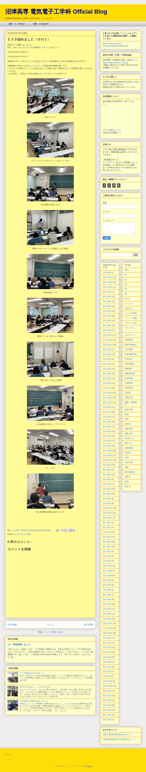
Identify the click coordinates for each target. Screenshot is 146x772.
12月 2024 (107, 335)
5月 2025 (107, 311)
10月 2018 (107, 691)
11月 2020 (107, 570)
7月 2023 (107, 417)
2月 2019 (107, 671)
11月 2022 (107, 455)
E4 (18, 534)
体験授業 (129, 428)
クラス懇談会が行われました (31, 673)
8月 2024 (107, 354)
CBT (127, 270)
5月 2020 (107, 599)
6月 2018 (107, 710)
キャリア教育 (131, 313)
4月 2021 (107, 546)
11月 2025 (107, 282)
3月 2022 (107, 494)
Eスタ (23, 534)
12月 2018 (107, 681)
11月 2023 (107, 397)
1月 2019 (107, 676)
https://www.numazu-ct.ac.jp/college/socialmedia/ (115, 44)
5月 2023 (107, 426)
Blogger (89, 766)
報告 (29, 534)
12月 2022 (107, 450)
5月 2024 (107, 369)
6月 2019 (107, 652)
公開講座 (129, 383)
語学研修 (129, 378)
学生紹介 (129, 359)
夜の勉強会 (130, 472)
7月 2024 (107, 359)
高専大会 (129, 397)
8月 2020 (107, 585)
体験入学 (129, 433)
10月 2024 (107, 345)
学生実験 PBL (131, 354)
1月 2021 (107, 561)
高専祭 (128, 392)
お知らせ (129, 308)
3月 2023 (107, 436)
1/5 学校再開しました (18, 644)
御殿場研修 (130, 373)
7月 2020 (107, 590)
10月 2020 (107, 575)
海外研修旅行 (131, 344)
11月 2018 (107, 686)
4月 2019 (107, 662)
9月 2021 (107, 522)
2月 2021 (107, 556)
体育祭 (128, 424)
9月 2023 (107, 407)
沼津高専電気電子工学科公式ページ (119, 739)
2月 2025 (107, 325)
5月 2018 (107, 715)
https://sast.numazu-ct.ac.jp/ (115, 62)
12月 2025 (107, 277)
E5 (126, 294)
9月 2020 (107, 580)
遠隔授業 (129, 340)
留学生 (128, 477)
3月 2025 (107, 320)
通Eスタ (128, 443)
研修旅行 (129, 368)
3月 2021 (107, 551)
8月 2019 (107, 643)
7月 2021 (107, 532)
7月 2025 (107, 301)
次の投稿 (12, 624)
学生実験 (129, 349)
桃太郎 (128, 453)
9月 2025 (107, 292)
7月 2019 (107, 647)
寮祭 (127, 481)
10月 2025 (107, 287)
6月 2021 (107, 537)
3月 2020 (107, 609)
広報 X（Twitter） (17, 24)
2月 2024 (107, 383)
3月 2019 (107, 667)
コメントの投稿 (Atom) (53, 632)
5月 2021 (107, 542)
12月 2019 (107, 623)
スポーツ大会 (131, 323)
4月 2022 (107, 489)
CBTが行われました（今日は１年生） (35, 687)
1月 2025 (107, 330)
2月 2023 (107, 441)
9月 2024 (107, 349)
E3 (126, 284)
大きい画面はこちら (112, 130)
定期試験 (129, 448)
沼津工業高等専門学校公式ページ (118, 734)
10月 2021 (107, 518)
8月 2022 (107, 470)
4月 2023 (107, 431)
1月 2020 (107, 619)
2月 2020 (107, 614)
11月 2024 (107, 340)
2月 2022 (107, 498)
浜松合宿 (129, 462)
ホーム (50, 624)
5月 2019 (107, 657)
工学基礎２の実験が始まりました (33, 701)
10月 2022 (107, 460)
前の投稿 (88, 624)
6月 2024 (107, 364)
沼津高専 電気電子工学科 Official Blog (56, 11)
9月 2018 (107, 695)
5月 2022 (107, 484)
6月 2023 (107, 421)
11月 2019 (107, 628)
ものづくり (130, 335)
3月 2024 (107, 378)
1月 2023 (107, 445)
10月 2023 (107, 402)
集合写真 (129, 409)
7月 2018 (107, 705)
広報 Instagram (41, 24)
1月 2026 (107, 272)
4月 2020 (107, 604)
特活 (127, 457)
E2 (15, 534)
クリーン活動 (131, 318)
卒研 (127, 419)
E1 (126, 275)
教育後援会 (130, 364)
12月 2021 (107, 508)
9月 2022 (107, 465)
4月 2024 (107, 373)
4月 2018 (107, 719)
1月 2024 (107, 388)
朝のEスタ (129, 438)
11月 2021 (107, 513)
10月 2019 (107, 633)
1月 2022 (107, 503)
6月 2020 (107, 595)
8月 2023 (107, 412)
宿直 (127, 414)
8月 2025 (107, 296)
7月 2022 (107, 474)
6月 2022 (107, 479)
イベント (129, 303)
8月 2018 (107, 700)
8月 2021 (107, 527)
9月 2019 (107, 638)
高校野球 (129, 388)
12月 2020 (107, 566)
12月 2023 (107, 393)
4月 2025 (107, 316)
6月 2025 (107, 306)
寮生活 (128, 486)
